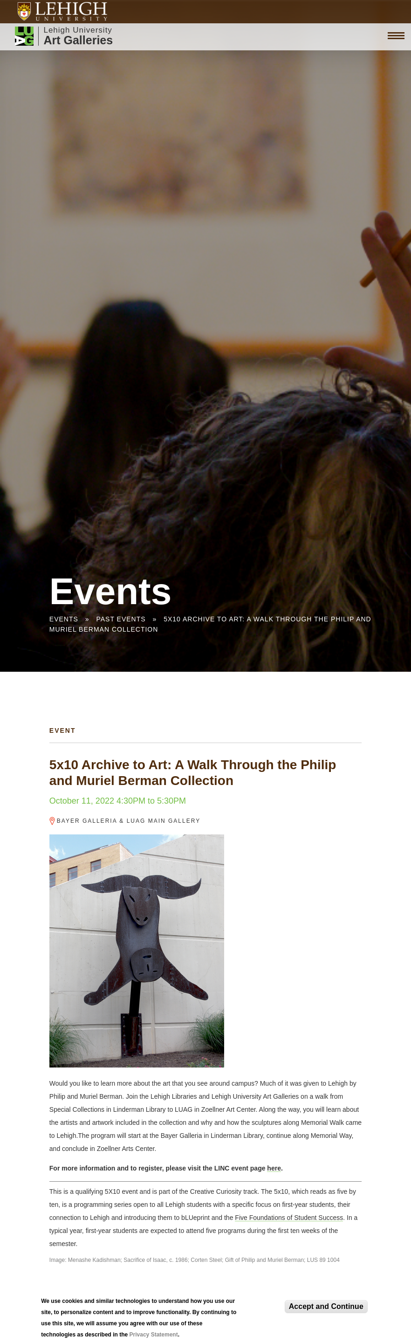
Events (63, 619)
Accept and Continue (326, 1308)
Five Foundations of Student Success (289, 1217)
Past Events (120, 619)
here (274, 1168)
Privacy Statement (154, 1336)
